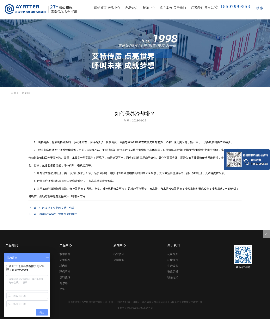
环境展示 (172, 259)
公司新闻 (24, 93)
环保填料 (64, 271)
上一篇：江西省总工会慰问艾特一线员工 (52, 207)
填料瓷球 (64, 277)
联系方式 (172, 277)
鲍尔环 (63, 283)
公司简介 (172, 254)
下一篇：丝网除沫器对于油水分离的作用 (52, 214)
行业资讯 (119, 254)
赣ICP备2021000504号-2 (139, 308)
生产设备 (172, 265)
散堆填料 (64, 254)
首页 (13, 93)
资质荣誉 (172, 271)
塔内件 (63, 265)
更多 (62, 289)
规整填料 (64, 259)
